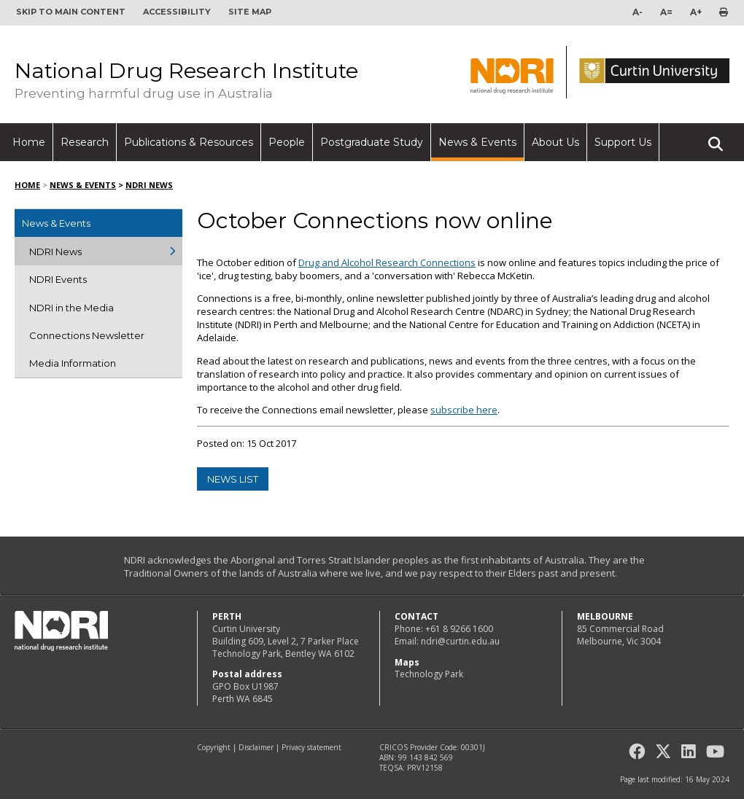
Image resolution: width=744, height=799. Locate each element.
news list (232, 479)
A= (666, 12)
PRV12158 (425, 768)
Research (85, 142)
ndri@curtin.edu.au (460, 641)
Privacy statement (311, 747)
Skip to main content (70, 12)
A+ (696, 12)
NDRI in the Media (71, 307)
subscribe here (463, 409)
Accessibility (177, 12)
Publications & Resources (188, 142)
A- (637, 12)
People (286, 142)
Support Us (622, 142)
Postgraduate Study (371, 142)
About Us (555, 142)
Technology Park (429, 674)
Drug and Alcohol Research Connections (387, 262)
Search (715, 137)
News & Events (477, 142)
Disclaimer (256, 747)
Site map (249, 12)
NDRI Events (58, 279)
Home (28, 142)
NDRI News (149, 184)
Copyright (213, 747)
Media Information (72, 363)
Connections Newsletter (86, 335)
